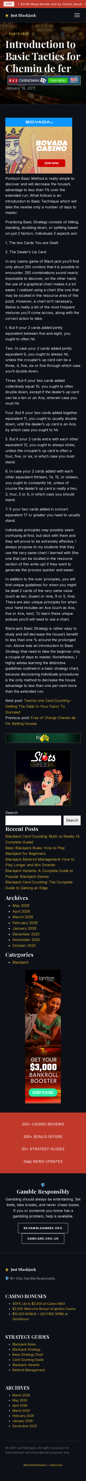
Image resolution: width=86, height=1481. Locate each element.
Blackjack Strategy (26, 1349)
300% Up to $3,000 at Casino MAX (38, 1303)
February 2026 (25, 922)
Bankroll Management (28, 1370)
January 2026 (24, 928)
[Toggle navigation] (77, 15)
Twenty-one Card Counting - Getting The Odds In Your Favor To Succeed (38, 706)
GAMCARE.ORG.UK (43, 1238)
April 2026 (21, 911)
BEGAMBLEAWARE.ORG (43, 1228)
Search (11, 812)
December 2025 (25, 934)
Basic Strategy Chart (27, 1354)
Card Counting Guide (28, 1360)
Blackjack (20, 962)
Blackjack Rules (24, 1344)
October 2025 (24, 945)
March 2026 (22, 917)
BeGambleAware (35, 1465)
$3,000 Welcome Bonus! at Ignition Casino (44, 1309)
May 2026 (20, 905)
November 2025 (26, 939)
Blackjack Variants (26, 1365)
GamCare (56, 1465)
